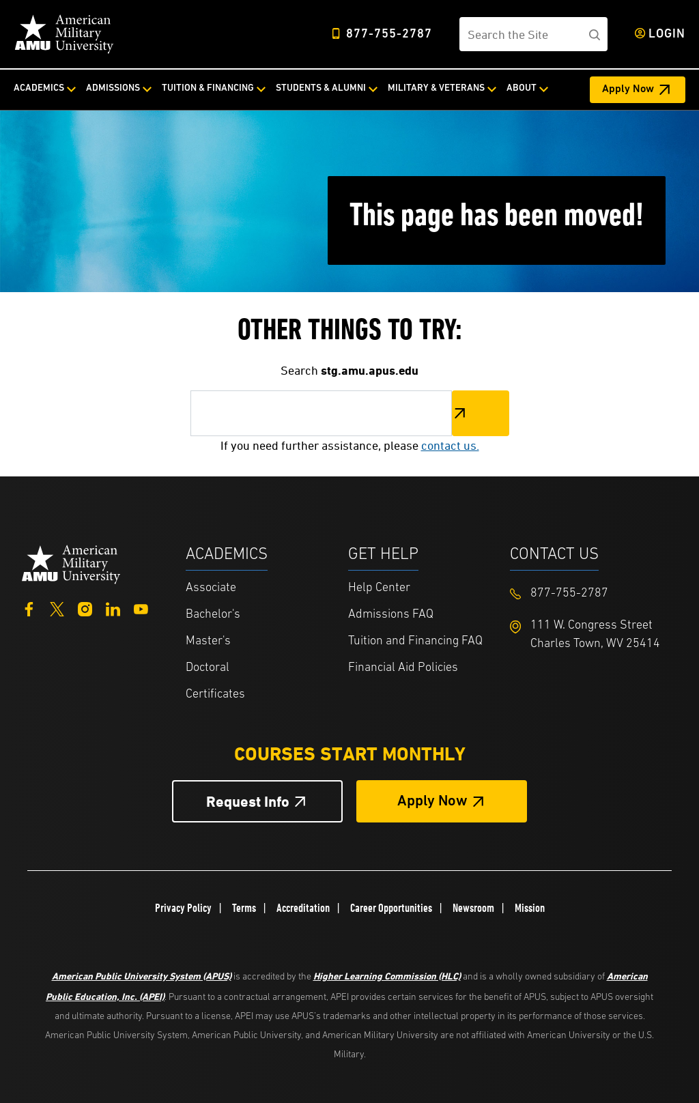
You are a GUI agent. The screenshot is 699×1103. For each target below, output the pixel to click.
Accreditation (303, 908)
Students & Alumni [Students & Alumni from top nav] (321, 88)
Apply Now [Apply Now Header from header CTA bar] (628, 89)
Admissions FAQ (390, 614)
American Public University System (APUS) (141, 976)
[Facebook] (29, 607)
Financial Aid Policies (403, 667)
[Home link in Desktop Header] (64, 34)
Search (480, 413)
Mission (530, 908)
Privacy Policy (183, 908)
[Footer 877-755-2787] (591, 593)
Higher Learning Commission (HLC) (387, 976)
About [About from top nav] (522, 88)
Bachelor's (213, 614)
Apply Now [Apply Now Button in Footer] (432, 802)
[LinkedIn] (113, 607)
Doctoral (207, 667)
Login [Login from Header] (666, 34)
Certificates (215, 694)
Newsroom (473, 908)
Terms (244, 908)
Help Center (379, 588)
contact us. (450, 445)
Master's (208, 641)
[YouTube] (141, 607)
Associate (211, 588)
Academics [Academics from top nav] (39, 88)
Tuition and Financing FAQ (415, 641)
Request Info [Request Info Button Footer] (247, 801)
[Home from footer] (71, 563)
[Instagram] (85, 607)
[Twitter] (57, 607)
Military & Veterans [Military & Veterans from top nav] (436, 88)
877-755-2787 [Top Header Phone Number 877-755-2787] (389, 34)
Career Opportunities (391, 908)
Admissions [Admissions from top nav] (113, 88)
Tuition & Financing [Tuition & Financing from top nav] (208, 88)
